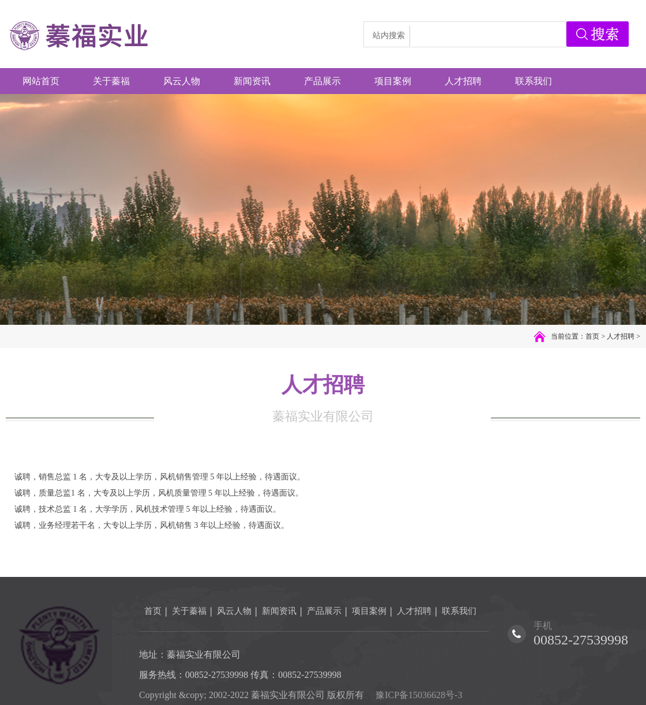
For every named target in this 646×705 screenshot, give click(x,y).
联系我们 (459, 611)
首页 (592, 336)
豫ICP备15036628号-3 (418, 695)
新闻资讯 (279, 611)
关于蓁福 (189, 611)
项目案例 (369, 611)
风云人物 (234, 611)
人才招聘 (620, 336)
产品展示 (324, 611)
